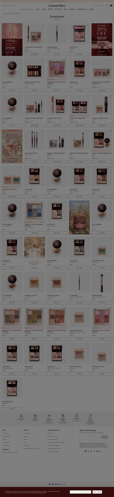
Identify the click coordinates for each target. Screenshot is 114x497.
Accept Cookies (97, 492)
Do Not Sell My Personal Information (81, 492)
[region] (57, 492)
